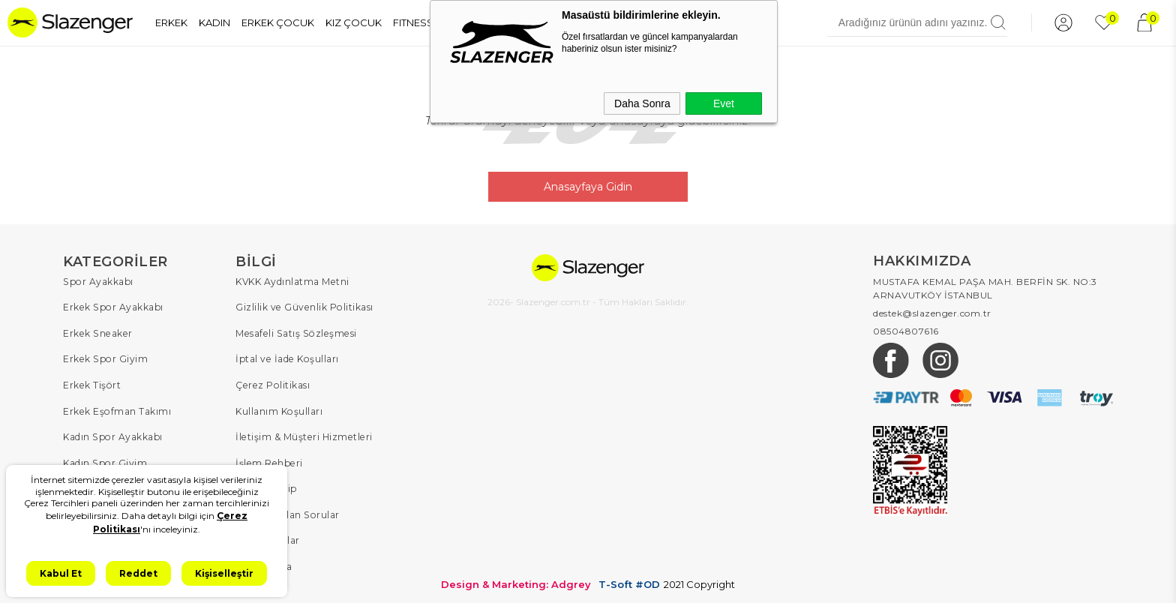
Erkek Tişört (91, 382)
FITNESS (413, 22)
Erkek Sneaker (96, 332)
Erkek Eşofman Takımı (116, 408)
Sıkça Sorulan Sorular (286, 510)
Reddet (138, 573)
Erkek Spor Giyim (104, 357)
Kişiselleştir (224, 573)
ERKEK (171, 22)
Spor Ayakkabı (97, 280)
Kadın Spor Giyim (104, 459)
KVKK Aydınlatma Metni (292, 280)
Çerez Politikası (272, 382)
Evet (723, 104)
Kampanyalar (268, 536)
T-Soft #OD (629, 579)
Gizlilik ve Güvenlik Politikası (303, 306)
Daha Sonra (642, 104)
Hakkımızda (264, 561)
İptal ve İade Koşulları (286, 357)
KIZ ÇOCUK (354, 22)
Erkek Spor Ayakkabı (112, 306)
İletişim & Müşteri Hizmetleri (303, 434)
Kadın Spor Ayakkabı (112, 434)
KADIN (214, 22)
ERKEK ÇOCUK (278, 22)
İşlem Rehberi (268, 459)
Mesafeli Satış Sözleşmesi (294, 332)
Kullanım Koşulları (279, 408)
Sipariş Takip (266, 484)
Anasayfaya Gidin (588, 186)
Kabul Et (61, 573)
